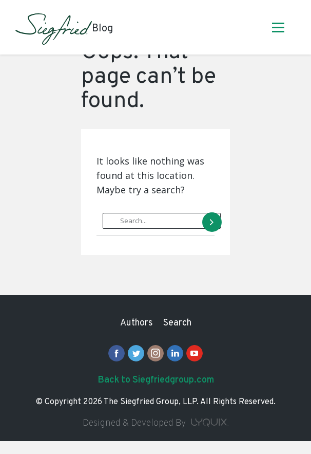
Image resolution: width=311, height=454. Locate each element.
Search (177, 323)
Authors (136, 323)
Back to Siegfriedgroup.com (156, 380)
